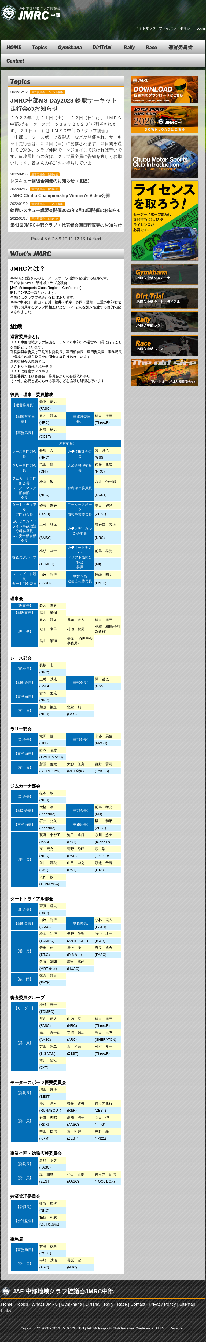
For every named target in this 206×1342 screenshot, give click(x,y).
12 (76, 239)
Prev (35, 239)
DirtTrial (93, 1304)
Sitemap (187, 1304)
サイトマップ (145, 28)
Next (96, 239)
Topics (22, 1304)
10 (64, 239)
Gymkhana (71, 1304)
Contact (137, 1304)
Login (200, 28)
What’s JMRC (45, 1304)
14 (88, 239)
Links (6, 1310)
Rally (108, 1304)
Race (122, 1304)
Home (7, 1304)
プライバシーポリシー (176, 28)
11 (70, 239)
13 (82, 239)
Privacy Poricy (162, 1304)
